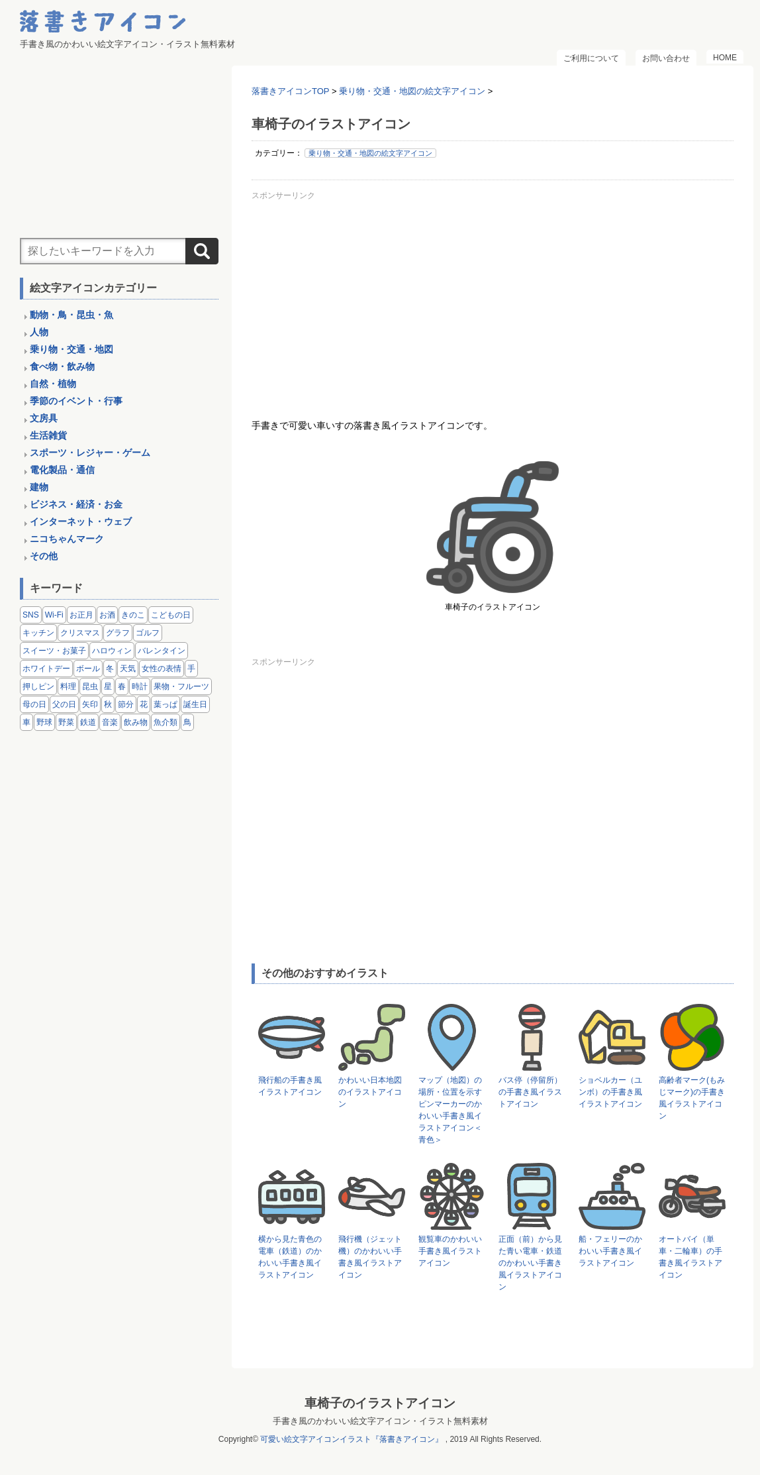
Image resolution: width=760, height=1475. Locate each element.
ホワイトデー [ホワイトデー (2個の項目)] (46, 668)
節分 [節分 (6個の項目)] (126, 704)
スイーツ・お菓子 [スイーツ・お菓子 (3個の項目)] (54, 650)
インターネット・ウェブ (81, 521)
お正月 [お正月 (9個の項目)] (81, 615)
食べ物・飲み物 (62, 366)
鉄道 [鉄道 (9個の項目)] (88, 722)
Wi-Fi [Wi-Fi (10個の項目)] (54, 615)
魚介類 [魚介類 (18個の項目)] (165, 722)
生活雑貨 (48, 435)
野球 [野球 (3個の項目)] (44, 722)
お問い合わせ (666, 58)
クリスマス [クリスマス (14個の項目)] (80, 632)
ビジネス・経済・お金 (76, 504)
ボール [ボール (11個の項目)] (88, 668)
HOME (725, 57)
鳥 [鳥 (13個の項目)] (187, 722)
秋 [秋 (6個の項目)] (108, 704)
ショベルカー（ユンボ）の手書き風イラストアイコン (610, 1092)
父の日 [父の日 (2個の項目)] (64, 704)
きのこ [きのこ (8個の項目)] (133, 615)
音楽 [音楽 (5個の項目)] (110, 722)
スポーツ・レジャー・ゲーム (90, 452)
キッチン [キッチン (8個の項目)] (38, 632)
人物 (39, 332)
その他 (44, 556)
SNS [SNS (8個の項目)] (31, 615)
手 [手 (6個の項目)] (191, 668)
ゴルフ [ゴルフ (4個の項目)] (148, 632)
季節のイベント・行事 (76, 401)
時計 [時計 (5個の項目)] (140, 686)
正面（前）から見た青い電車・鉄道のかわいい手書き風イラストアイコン (530, 1262)
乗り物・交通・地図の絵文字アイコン (370, 153)
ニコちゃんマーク (67, 538)
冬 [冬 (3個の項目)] (110, 668)
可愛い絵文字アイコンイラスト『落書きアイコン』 (351, 1439)
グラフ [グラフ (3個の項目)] (118, 632)
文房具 (44, 418)
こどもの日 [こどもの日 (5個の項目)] (171, 615)
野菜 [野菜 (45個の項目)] (66, 722)
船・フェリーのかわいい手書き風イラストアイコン (610, 1251)
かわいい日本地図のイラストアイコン (370, 1092)
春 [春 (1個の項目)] (122, 686)
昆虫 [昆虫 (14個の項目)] (90, 686)
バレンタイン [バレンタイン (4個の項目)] (161, 650)
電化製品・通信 (62, 469)
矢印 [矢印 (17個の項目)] (90, 704)
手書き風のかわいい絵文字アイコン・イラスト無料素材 (380, 1421)
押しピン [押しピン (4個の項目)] (38, 686)
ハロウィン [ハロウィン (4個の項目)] (112, 650)
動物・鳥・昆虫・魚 (71, 314)
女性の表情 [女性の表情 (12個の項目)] (161, 668)
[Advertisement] (493, 297)
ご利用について (591, 58)
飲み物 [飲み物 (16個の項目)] (136, 722)
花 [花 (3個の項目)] (144, 704)
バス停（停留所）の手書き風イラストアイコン (530, 1092)
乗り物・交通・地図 (71, 349)
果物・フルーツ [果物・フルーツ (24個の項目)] (181, 686)
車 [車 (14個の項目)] (26, 722)
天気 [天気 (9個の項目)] (128, 668)
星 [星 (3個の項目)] (108, 686)
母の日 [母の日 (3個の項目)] (34, 704)
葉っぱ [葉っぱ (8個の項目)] (165, 704)
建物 (39, 487)
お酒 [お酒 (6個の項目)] (107, 615)
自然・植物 (53, 383)
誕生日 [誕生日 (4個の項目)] (195, 704)
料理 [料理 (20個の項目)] (68, 686)
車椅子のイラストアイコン (380, 1403)
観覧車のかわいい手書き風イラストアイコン (450, 1251)
